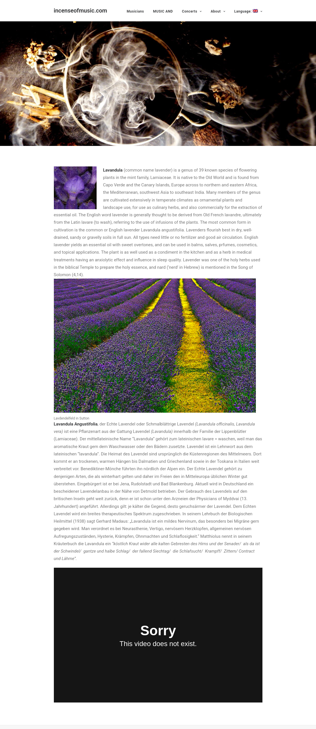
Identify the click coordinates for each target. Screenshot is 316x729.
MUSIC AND (163, 11)
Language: (248, 11)
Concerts (191, 11)
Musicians (135, 11)
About (218, 11)
